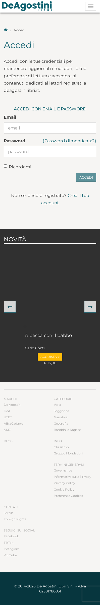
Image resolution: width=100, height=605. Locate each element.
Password (14, 140)
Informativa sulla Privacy (72, 477)
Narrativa (61, 417)
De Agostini (12, 405)
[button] (10, 307)
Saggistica (61, 411)
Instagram (11, 549)
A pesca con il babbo (48, 335)
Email (10, 117)
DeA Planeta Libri (28, 6)
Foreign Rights (15, 519)
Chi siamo (61, 447)
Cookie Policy (64, 489)
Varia (57, 405)
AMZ (7, 430)
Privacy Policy (64, 483)
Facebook (11, 536)
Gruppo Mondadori (68, 453)
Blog (8, 441)
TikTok (8, 543)
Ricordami (17, 166)
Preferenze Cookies (68, 496)
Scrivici (9, 513)
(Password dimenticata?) (69, 140)
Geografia (61, 423)
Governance (63, 470)
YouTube (10, 555)
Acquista (50, 357)
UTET (8, 417)
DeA (7, 411)
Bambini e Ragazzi (67, 430)
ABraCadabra (14, 423)
